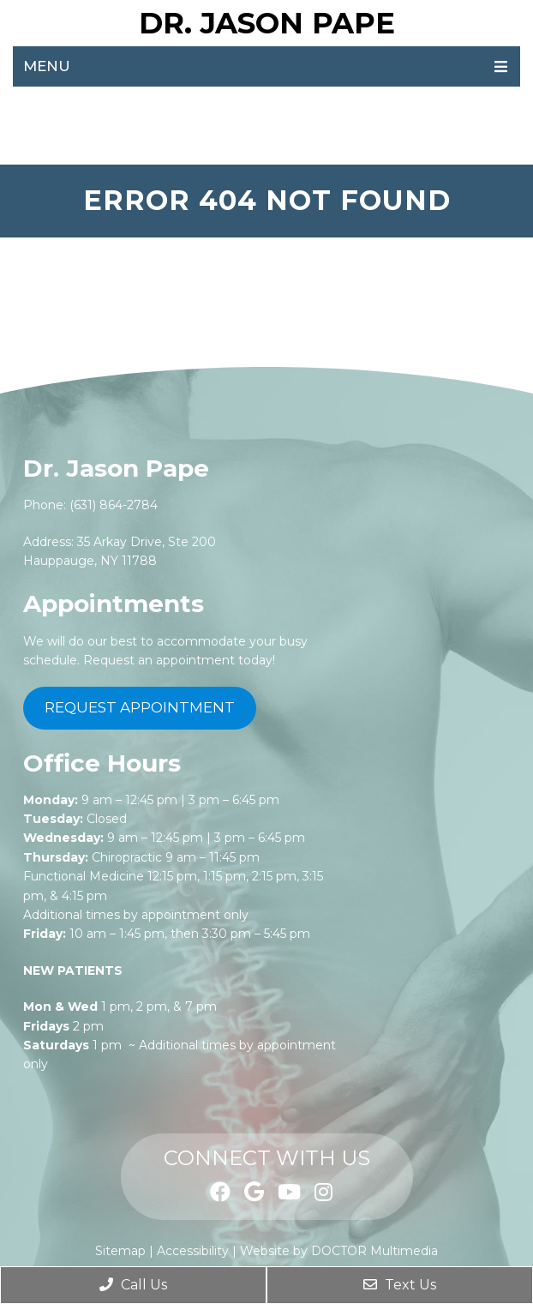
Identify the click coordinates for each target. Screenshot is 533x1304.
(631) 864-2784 (113, 505)
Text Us (399, 1285)
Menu (46, 66)
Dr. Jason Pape (267, 23)
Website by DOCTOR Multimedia (339, 1251)
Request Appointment (140, 707)
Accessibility (193, 1251)
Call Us (133, 1285)
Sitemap (120, 1251)
